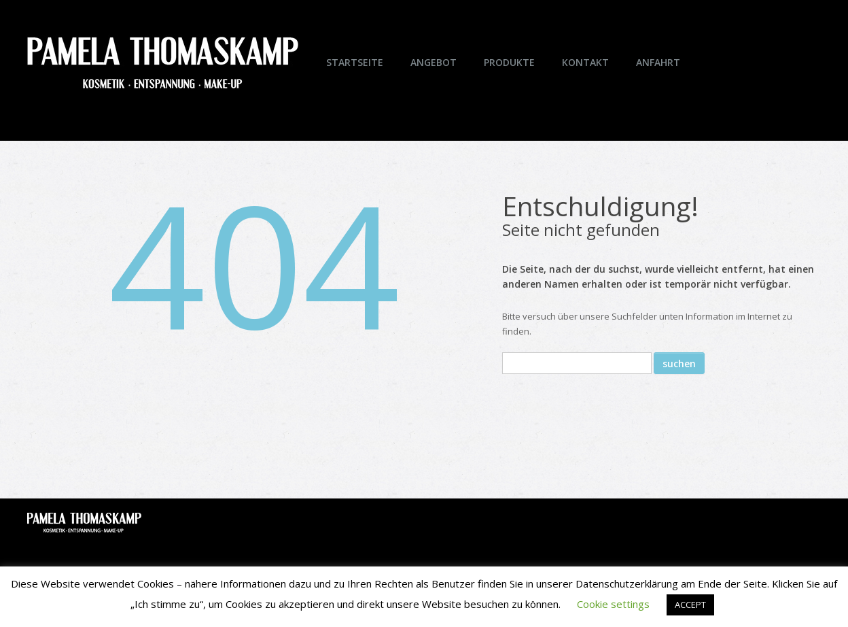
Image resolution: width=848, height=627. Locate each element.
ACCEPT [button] (690, 604)
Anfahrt (658, 62)
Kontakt (585, 62)
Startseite (354, 62)
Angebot (433, 62)
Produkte (509, 62)
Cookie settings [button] (613, 604)
